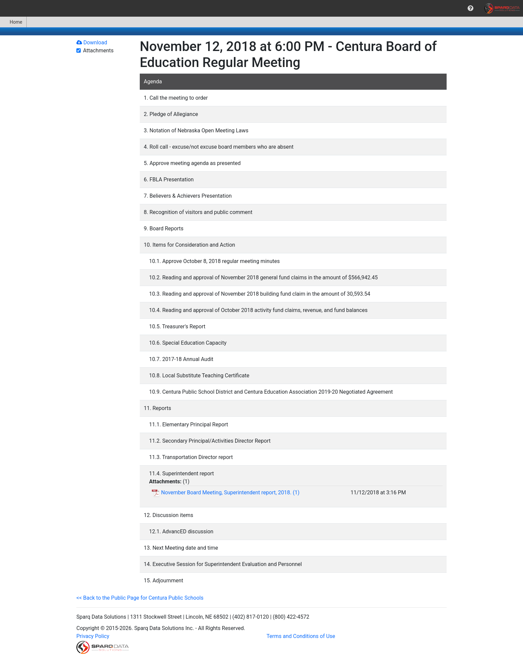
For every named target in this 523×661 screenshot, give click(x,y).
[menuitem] (470, 8)
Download (91, 42)
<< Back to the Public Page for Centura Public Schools (139, 598)
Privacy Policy (92, 636)
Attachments (98, 50)
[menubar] (261, 8)
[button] (470, 8)
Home (13, 22)
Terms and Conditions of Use (301, 636)
